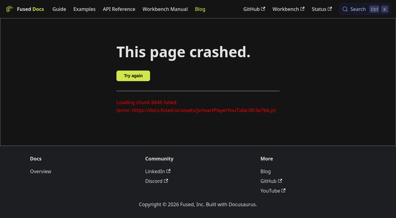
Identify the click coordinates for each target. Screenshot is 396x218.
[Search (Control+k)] (365, 9)
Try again (133, 75)
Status (322, 9)
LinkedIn (157, 171)
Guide (59, 9)
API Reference (119, 9)
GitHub (254, 9)
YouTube (273, 190)
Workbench (289, 9)
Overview (40, 171)
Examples (84, 9)
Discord (156, 181)
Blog (200, 9)
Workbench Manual (165, 9)
